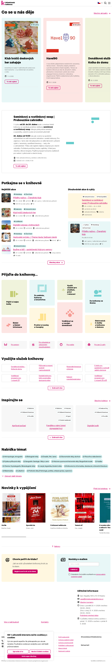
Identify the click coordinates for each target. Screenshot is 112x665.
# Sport (68, 422)
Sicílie (4, 531)
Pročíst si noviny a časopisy (41, 332)
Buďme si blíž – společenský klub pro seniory (32, 249)
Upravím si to (18, 652)
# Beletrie (30, 414)
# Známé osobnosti (65, 426)
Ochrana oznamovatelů (65, 648)
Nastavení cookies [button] (64, 657)
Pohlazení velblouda (58, 531)
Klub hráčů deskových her (24, 212)
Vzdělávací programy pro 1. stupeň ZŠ (16, 384)
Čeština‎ (99, 3)
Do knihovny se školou (96, 305)
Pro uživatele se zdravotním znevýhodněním (44, 350)
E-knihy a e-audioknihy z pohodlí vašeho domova (101, 373)
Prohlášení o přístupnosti (66, 651)
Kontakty (45, 628)
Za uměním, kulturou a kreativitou (39, 303)
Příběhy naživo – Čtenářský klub (27, 198)
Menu (109, 3)
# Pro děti (30, 422)
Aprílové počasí (19, 432)
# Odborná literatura (27, 418)
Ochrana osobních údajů (66, 646)
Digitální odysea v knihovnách (26, 225)
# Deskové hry (103, 414)
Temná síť (78, 531)
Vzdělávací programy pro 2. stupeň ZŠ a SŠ (100, 384)
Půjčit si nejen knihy (12, 301)
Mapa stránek (62, 654)
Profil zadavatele (63, 643)
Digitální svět (93, 432)
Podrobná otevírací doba (89, 621)
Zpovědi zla (30, 531)
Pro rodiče (70, 351)
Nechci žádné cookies (40, 652)
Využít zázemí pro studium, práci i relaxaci (72, 290)
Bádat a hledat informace (20, 326)
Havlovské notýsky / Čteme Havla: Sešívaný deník (35, 237)
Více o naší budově (11, 628)
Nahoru (57, 552)
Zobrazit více (57, 394)
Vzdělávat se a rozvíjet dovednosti (67, 326)
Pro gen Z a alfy (99, 351)
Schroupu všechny (29, 656)
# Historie (67, 414)
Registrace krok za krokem (25, 577)
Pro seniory (15, 351)
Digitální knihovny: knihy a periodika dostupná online (45, 384)
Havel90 (51, 58)
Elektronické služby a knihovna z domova (100, 330)
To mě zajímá (12, 82)
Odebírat (74, 576)
